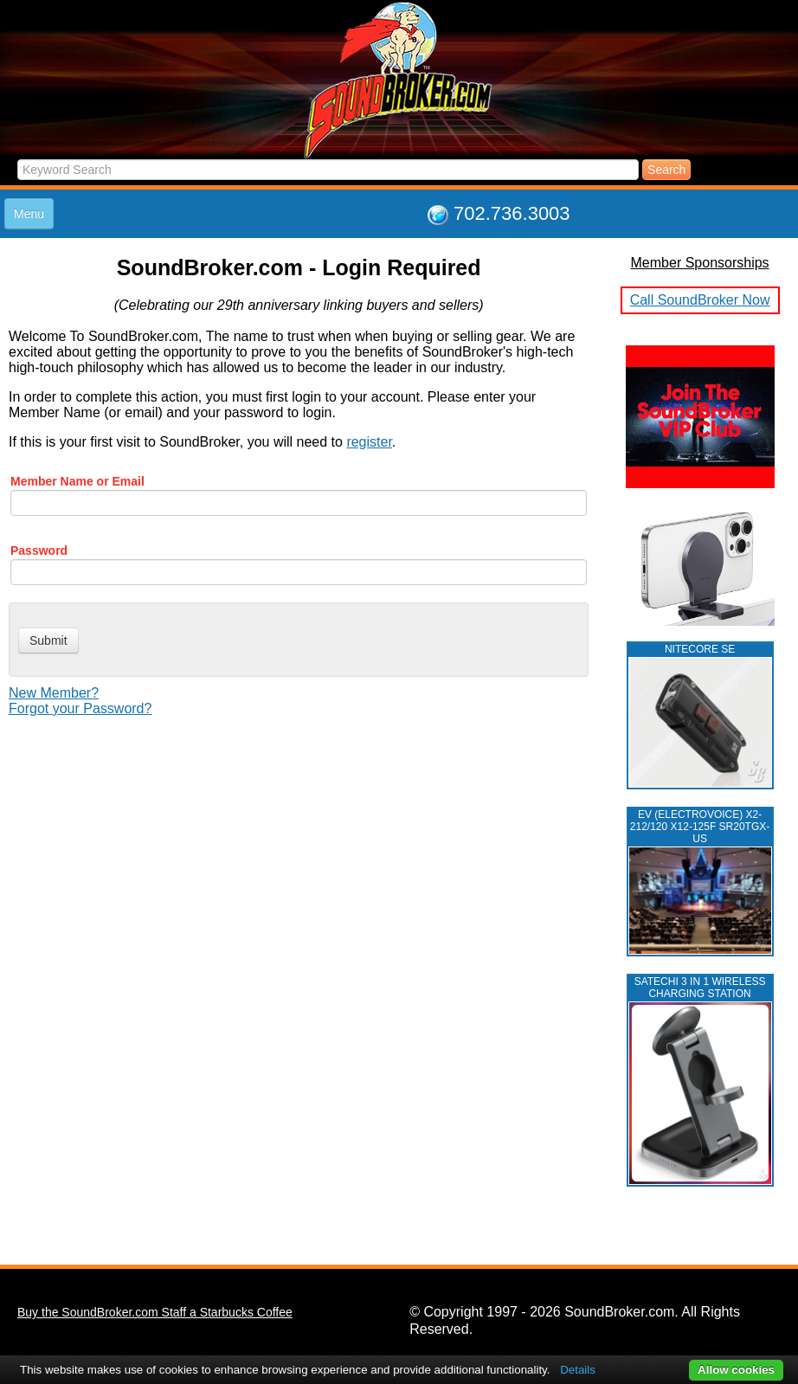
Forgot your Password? (80, 708)
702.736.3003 (512, 213)
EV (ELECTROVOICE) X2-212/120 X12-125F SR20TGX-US (699, 826)
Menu (29, 214)
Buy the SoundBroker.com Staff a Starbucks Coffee (155, 1312)
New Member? (54, 693)
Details (577, 1369)
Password (39, 550)
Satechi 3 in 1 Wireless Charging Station (700, 987)
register (368, 442)
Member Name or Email (77, 481)
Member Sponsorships (700, 262)
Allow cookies (736, 1369)
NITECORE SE (700, 649)
